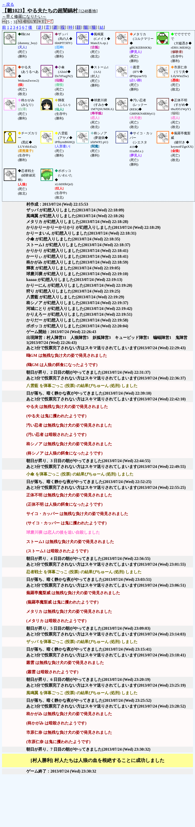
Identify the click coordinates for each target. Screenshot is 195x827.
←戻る (8, 4)
